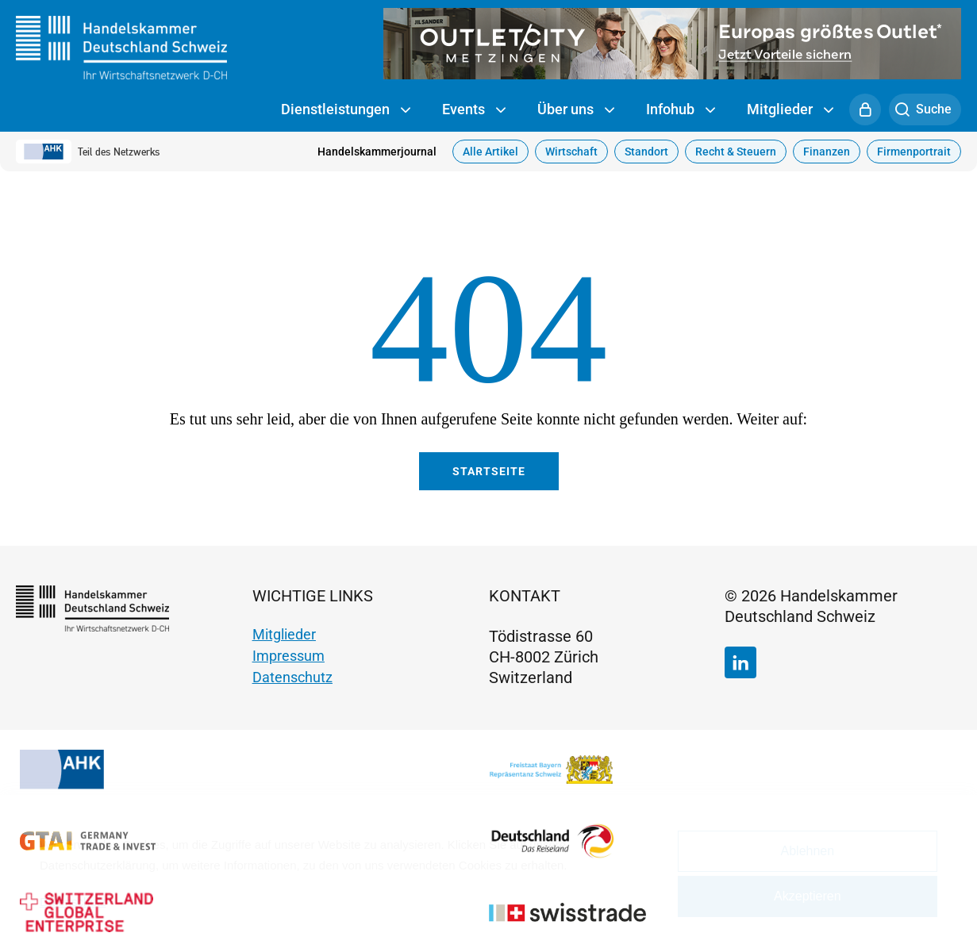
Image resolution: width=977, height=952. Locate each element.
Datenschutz (292, 677)
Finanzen (826, 151)
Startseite (488, 471)
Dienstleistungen (345, 110)
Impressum (288, 655)
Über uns (575, 110)
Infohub (680, 110)
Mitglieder (790, 110)
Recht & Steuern (735, 151)
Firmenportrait (914, 151)
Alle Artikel (490, 151)
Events (474, 110)
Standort (646, 151)
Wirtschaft (571, 151)
